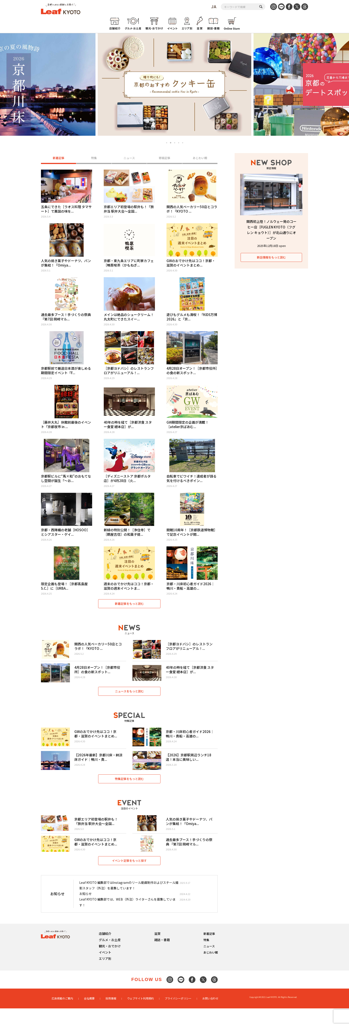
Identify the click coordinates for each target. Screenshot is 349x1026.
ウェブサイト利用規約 (140, 1016)
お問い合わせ (210, 1016)
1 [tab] (166, 142)
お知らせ (85, 912)
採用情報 (111, 1016)
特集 (94, 158)
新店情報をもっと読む (271, 257)
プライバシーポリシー (178, 1016)
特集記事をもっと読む (129, 793)
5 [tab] (182, 142)
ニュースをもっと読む (129, 701)
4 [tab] (178, 142)
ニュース (129, 158)
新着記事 (58, 158)
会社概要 (89, 1016)
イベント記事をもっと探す (129, 879)
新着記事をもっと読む (129, 609)
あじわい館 (200, 158)
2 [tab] (170, 142)
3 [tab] (174, 142)
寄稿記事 (164, 158)
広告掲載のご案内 (62, 1016)
